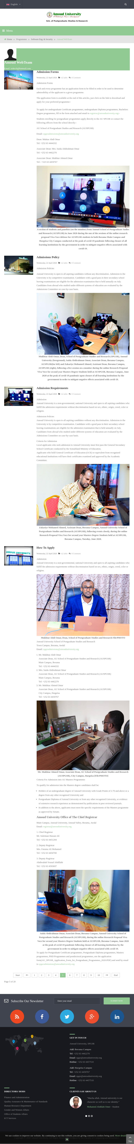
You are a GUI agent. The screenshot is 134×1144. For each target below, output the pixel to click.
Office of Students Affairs (16, 1114)
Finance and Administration (16, 1097)
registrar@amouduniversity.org (104, 113)
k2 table (64, 77)
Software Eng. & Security (42, 39)
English (13, 4)
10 (99, 975)
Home (9, 39)
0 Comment (75, 77)
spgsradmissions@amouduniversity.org (61, 133)
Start (18, 975)
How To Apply (46, 547)
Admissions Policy (48, 257)
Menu (7, 30)
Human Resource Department (17, 1105)
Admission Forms (48, 72)
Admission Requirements (52, 388)
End (116, 975)
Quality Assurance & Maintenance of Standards (25, 1101)
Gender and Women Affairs (16, 1110)
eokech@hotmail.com (21, 68)
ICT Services (10, 1118)
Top (130, 1138)
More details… (122, 1135)
